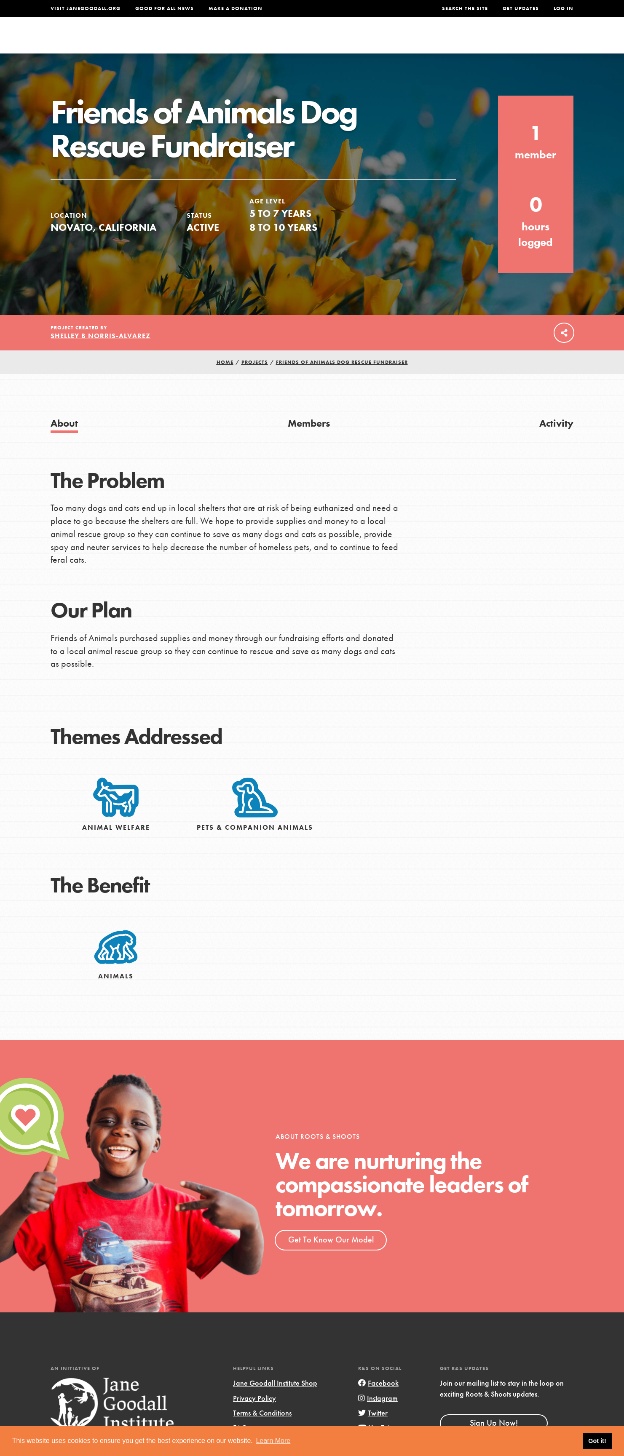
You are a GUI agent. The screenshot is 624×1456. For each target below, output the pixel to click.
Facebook (378, 1400)
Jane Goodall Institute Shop (275, 1400)
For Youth (250, 40)
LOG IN (563, 8)
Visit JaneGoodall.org (86, 8)
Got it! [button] (597, 1440)
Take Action (546, 40)
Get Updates (521, 8)
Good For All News (164, 8)
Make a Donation (235, 8)
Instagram (378, 1415)
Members (309, 440)
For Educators (317, 40)
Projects (441, 40)
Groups (489, 40)
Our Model (386, 40)
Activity (556, 440)
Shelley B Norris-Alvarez (100, 353)
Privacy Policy (254, 1415)
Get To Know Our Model (331, 1257)
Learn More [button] (273, 1440)
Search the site (465, 8)
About (200, 40)
